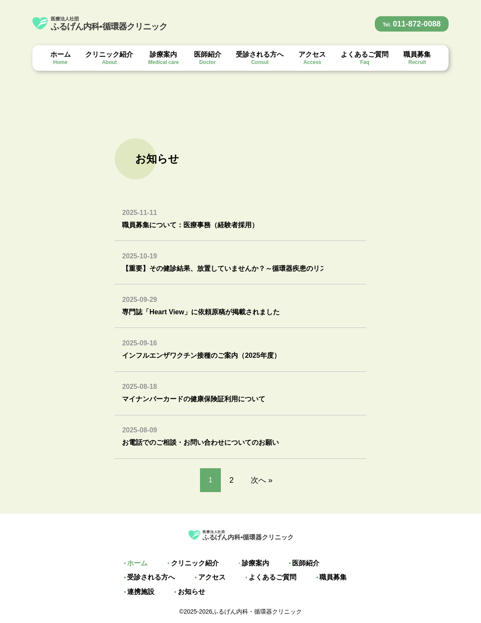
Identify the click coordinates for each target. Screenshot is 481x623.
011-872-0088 (411, 24)
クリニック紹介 (109, 58)
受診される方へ (260, 58)
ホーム (60, 58)
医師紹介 (207, 58)
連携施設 (138, 591)
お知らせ (186, 591)
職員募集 (417, 58)
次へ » (261, 480)
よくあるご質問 (364, 58)
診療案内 (163, 58)
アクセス (312, 58)
